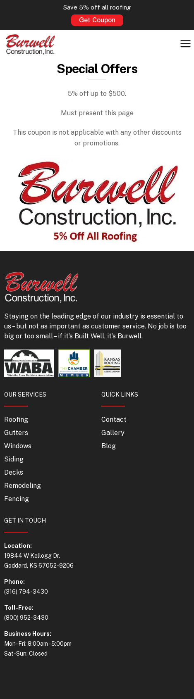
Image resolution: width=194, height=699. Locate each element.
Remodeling (22, 486)
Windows (17, 446)
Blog (108, 446)
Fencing (16, 499)
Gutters (16, 433)
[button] (185, 44)
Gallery (113, 433)
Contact (114, 419)
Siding (14, 459)
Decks (13, 472)
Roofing (16, 419)
